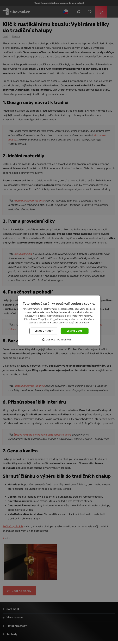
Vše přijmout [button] (74, 330)
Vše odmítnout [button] (44, 330)
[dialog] (59, 320)
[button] (59, 339)
